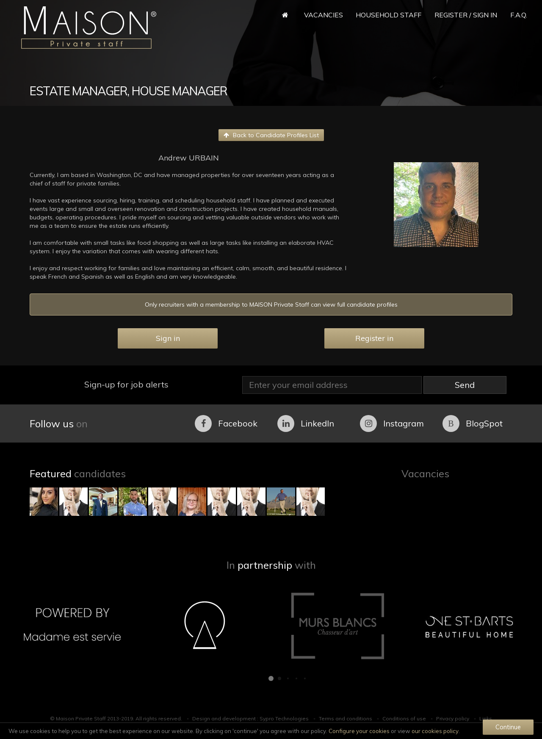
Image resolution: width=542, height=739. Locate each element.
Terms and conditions (345, 718)
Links (485, 718)
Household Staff (388, 15)
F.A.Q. (518, 15)
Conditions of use (404, 718)
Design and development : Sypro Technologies (250, 718)
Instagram (392, 423)
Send (465, 384)
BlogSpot (472, 423)
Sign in (168, 338)
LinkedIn (305, 423)
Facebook (226, 423)
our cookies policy (435, 731)
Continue (508, 727)
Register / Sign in (465, 15)
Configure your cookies (359, 731)
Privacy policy (452, 718)
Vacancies (323, 15)
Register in (374, 338)
